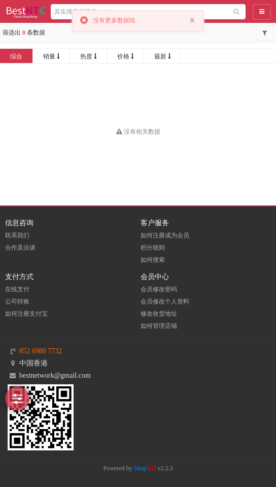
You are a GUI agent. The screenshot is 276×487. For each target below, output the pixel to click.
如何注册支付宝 (26, 313)
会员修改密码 (159, 289)
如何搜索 (153, 259)
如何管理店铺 (159, 325)
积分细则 (153, 247)
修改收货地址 (159, 313)
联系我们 (17, 235)
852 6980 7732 (40, 351)
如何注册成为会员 (165, 235)
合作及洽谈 (20, 247)
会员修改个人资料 (165, 301)
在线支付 (17, 289)
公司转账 (17, 301)
